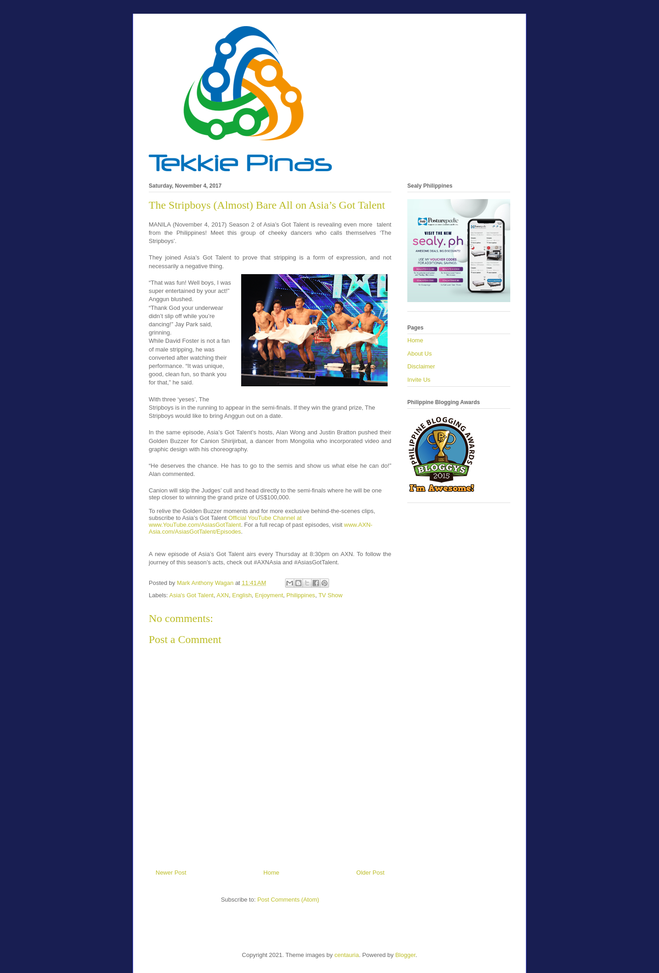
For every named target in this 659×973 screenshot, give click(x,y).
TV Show (331, 595)
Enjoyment (269, 595)
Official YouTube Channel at (264, 517)
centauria (347, 954)
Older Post (370, 872)
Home (272, 872)
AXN (222, 595)
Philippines (300, 595)
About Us (419, 353)
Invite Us (419, 379)
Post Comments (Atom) (288, 899)
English (242, 595)
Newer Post (171, 872)
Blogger (405, 954)
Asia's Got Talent (191, 595)
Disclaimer (421, 366)
